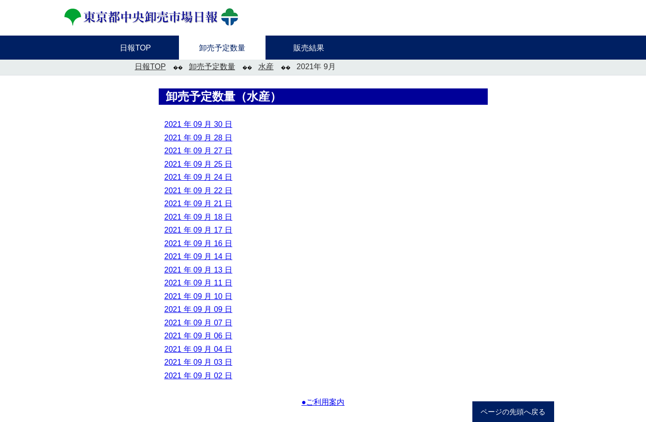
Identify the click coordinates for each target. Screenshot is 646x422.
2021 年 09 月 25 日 (198, 164)
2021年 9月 (316, 66)
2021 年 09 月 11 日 (198, 283)
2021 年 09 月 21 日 (198, 203)
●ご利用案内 (323, 402)
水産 (266, 66)
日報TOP (150, 66)
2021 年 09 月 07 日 (198, 323)
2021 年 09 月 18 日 (198, 217)
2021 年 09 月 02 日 (198, 376)
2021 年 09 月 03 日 (198, 362)
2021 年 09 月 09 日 (198, 309)
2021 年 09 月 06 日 (198, 336)
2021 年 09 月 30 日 (198, 124)
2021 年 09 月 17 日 (198, 230)
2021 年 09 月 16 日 (198, 243)
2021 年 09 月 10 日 (198, 296)
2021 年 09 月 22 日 (198, 190)
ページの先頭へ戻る (513, 412)
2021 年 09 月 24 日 (198, 177)
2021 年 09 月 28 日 (198, 138)
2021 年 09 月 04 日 (198, 349)
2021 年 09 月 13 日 (198, 270)
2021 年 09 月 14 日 (198, 256)
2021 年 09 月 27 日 (198, 151)
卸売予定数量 (212, 66)
